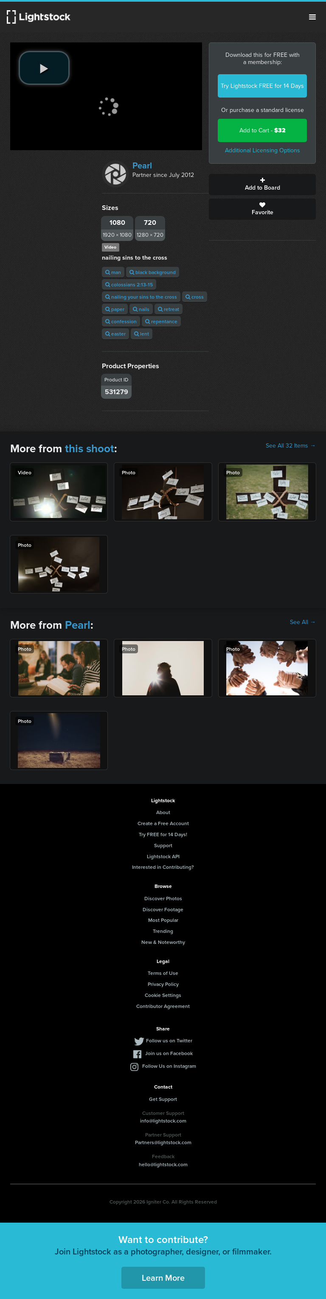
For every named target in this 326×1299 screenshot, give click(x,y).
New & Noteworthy (163, 942)
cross (194, 296)
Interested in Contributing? (163, 867)
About (163, 812)
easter (115, 333)
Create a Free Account (163, 823)
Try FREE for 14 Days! (163, 834)
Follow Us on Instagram (169, 1065)
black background (152, 272)
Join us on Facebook (169, 1053)
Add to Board (262, 184)
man (113, 272)
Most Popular (163, 920)
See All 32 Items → (291, 446)
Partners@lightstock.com (163, 1142)
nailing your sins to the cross (141, 296)
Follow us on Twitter (169, 1040)
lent (141, 333)
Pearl (142, 165)
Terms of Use (163, 973)
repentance (161, 321)
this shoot (89, 448)
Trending (163, 931)
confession (121, 321)
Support (163, 845)
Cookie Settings (163, 995)
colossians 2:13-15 (129, 284)
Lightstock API (163, 856)
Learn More (163, 1277)
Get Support (163, 1099)
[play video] (44, 68)
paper (114, 309)
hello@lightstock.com (163, 1164)
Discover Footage (163, 909)
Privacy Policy (163, 984)
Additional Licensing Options (262, 150)
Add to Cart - (262, 130)
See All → (303, 622)
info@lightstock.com (163, 1120)
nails (141, 309)
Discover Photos (163, 898)
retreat (168, 309)
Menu (312, 17)
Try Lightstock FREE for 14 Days (262, 85)
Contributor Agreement (163, 1006)
